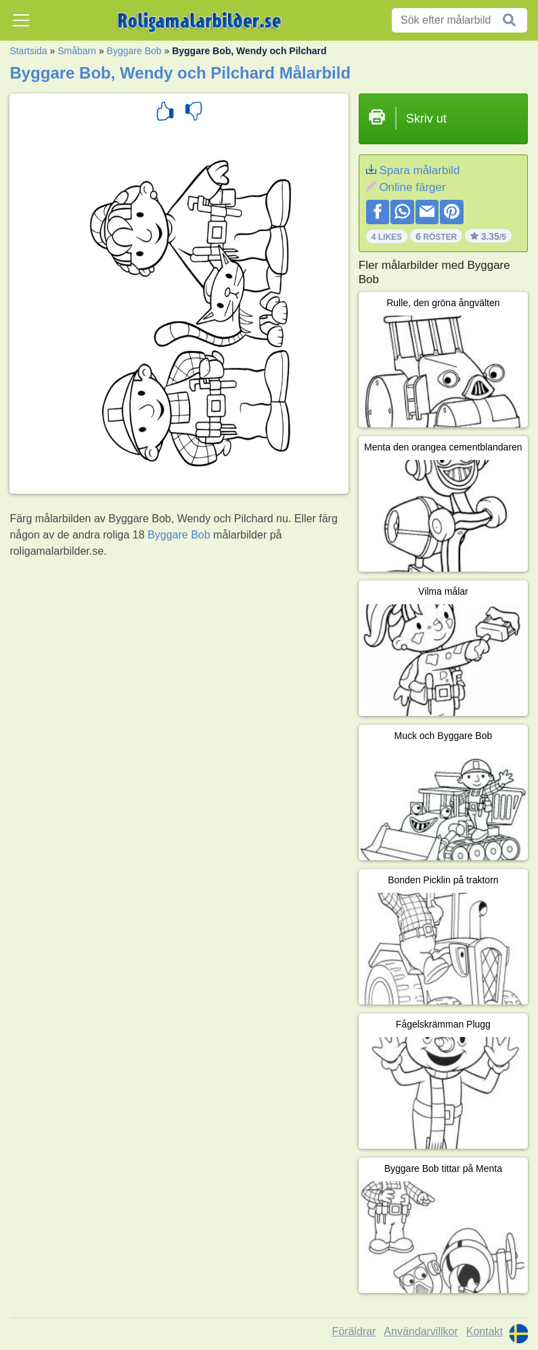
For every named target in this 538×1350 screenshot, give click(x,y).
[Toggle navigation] (21, 20)
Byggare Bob (134, 50)
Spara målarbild (419, 170)
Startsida (28, 50)
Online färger (412, 187)
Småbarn (77, 50)
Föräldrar (354, 1331)
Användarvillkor (420, 1331)
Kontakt (484, 1331)
